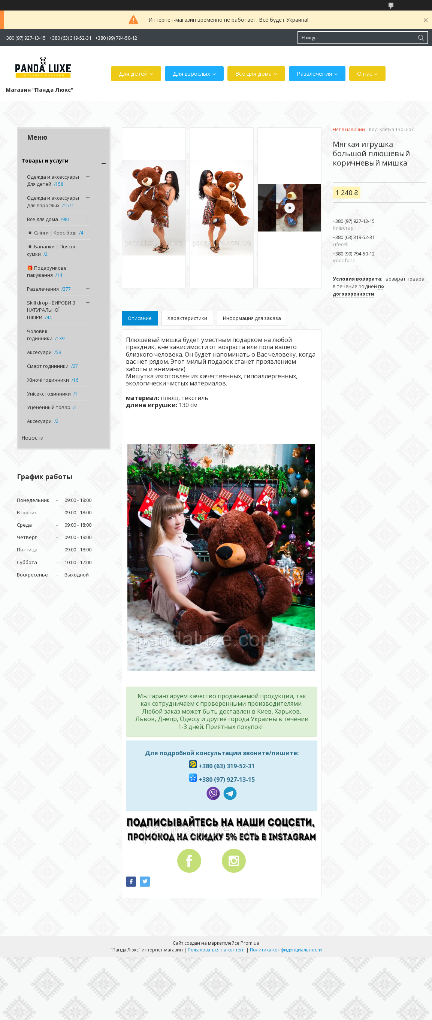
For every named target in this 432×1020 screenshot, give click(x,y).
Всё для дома (253, 73)
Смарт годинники (48, 366)
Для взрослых (191, 73)
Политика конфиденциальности (286, 950)
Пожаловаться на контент (216, 950)
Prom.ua (250, 942)
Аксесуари (39, 352)
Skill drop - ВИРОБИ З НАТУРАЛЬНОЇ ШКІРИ (51, 310)
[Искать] (421, 37)
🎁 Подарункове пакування (47, 271)
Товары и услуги (45, 160)
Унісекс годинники (49, 393)
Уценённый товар (48, 407)
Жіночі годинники (48, 379)
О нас (364, 73)
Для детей (133, 73)
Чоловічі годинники (39, 335)
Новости (32, 437)
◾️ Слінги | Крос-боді (51, 232)
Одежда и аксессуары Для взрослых (53, 201)
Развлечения (314, 73)
